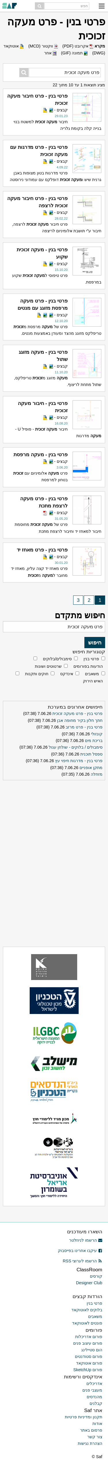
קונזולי (97, 734)
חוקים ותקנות (36, 673)
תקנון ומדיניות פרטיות (83, 1417)
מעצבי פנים (92, 1390)
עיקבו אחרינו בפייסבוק (80, 1250)
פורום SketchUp (87, 1369)
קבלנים (96, 1403)
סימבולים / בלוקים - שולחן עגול (76, 747)
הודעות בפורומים (88, 666)
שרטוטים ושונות (48, 666)
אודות (97, 1423)
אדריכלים (94, 1383)
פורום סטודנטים (88, 1356)
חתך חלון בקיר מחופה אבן (80, 720)
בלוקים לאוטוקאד (86, 1310)
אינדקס (66, 673)
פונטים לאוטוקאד (87, 1323)
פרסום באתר (91, 1430)
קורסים (96, 1276)
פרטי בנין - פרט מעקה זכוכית (77, 713)
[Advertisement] (54, 819)
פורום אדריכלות (88, 1336)
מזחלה (97, 774)
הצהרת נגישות (90, 1443)
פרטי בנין (91, 659)
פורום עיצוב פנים (87, 1343)
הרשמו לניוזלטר (85, 1240)
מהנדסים (94, 1396)
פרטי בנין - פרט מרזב (84, 727)
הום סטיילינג (91, 1350)
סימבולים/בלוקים (57, 659)
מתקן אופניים (91, 767)
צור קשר (94, 1436)
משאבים (92, 673)
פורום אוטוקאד (89, 1363)
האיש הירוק (93, 681)
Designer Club (89, 1283)
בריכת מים (94, 740)
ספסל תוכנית (91, 754)
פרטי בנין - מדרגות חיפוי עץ (79, 760)
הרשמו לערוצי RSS (82, 1261)
